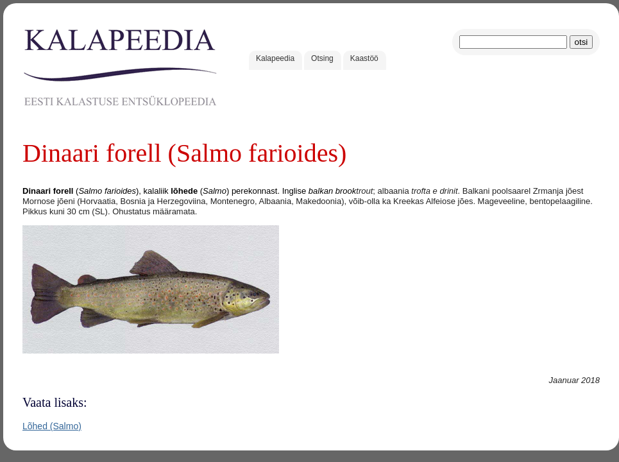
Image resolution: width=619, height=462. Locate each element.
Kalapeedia (275, 58)
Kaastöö (364, 58)
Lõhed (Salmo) (51, 426)
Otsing (322, 58)
